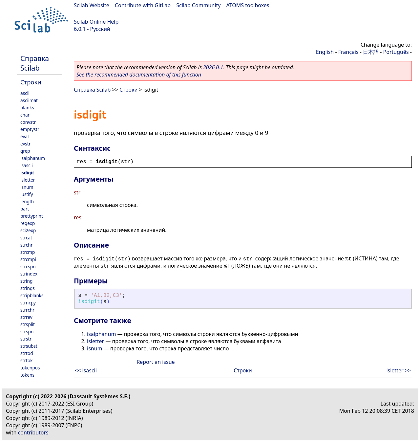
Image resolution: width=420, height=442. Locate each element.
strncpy (28, 302)
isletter (27, 180)
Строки (30, 82)
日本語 (371, 51)
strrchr (27, 310)
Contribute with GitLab (143, 5)
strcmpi (28, 259)
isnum (26, 187)
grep (25, 151)
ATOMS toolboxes (247, 5)
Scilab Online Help (96, 21)
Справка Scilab (34, 63)
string (26, 281)
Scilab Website (91, 5)
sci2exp (28, 230)
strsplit (27, 324)
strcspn (28, 266)
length (27, 201)
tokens (27, 375)
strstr (26, 339)
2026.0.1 (213, 67)
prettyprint (31, 216)
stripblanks (32, 295)
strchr (26, 245)
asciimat (29, 100)
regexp (27, 223)
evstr (25, 144)
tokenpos (30, 368)
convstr (28, 122)
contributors (33, 432)
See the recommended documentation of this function (138, 74)
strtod (26, 353)
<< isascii (86, 370)
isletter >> (398, 370)
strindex (28, 274)
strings (27, 288)
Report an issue (155, 361)
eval (24, 136)
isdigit (27, 172)
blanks (27, 107)
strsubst (28, 346)
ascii (25, 93)
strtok (26, 360)
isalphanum (32, 158)
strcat (26, 237)
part (24, 209)
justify (26, 194)
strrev (26, 317)
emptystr (29, 129)
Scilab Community (198, 5)
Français (348, 51)
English (325, 51)
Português (396, 51)
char (25, 115)
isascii (26, 165)
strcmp (27, 252)
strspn (26, 331)
